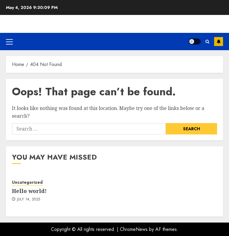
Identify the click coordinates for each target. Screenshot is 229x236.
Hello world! (29, 190)
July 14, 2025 (28, 199)
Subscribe (218, 41)
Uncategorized (27, 182)
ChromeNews (134, 229)
